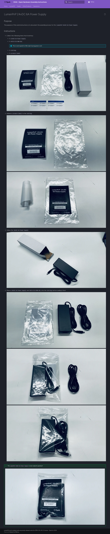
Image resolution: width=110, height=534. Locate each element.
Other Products (27, 6)
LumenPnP (12, 6)
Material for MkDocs (14, 532)
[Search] (74, 2)
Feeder (19, 6)
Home (5, 6)
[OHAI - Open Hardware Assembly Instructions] (7, 2)
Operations (36, 6)
